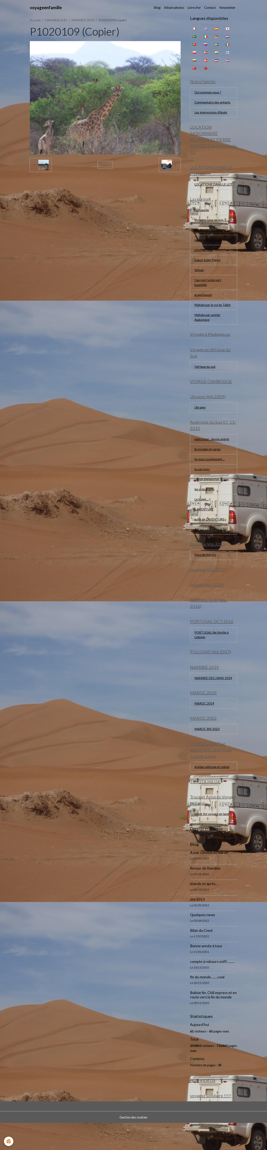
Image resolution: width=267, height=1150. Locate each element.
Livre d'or (194, 7)
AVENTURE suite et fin (211, 544)
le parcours (202, 483)
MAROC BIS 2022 (207, 753)
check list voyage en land (212, 840)
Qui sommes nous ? (208, 93)
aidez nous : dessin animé (212, 452)
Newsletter (227, 7)
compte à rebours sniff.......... (212, 988)
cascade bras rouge (208, 248)
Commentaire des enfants (212, 103)
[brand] (46, 7)
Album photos (174, 7)
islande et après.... (204, 910)
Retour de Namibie (205, 894)
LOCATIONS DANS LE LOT (210, 188)
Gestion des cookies (133, 1144)
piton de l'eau (203, 258)
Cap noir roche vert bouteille (208, 291)
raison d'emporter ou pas (212, 493)
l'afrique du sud (205, 378)
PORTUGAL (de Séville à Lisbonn (212, 651)
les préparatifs (204, 503)
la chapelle (201, 217)
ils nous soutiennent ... (209, 472)
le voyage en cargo (207, 462)
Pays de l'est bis (205, 570)
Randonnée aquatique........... (213, 238)
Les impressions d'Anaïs (211, 113)
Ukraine (200, 420)
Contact (210, 7)
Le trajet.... (201, 513)
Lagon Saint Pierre (207, 269)
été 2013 (197, 925)
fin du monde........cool (207, 1003)
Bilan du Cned (201, 957)
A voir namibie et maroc (209, 879)
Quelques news (202, 941)
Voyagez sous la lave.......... (212, 228)
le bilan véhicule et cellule (212, 792)
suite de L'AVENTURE (210, 534)
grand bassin (203, 304)
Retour (105, 165)
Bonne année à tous (206, 972)
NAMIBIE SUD (56, 20)
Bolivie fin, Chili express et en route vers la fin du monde (213, 1021)
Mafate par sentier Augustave (207, 327)
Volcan (199, 279)
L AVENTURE (204, 524)
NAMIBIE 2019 (83, 20)
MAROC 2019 (204, 727)
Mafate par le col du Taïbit (213, 315)
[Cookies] (9, 1141)
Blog (157, 7)
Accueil (35, 20)
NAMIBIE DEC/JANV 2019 (210, 698)
